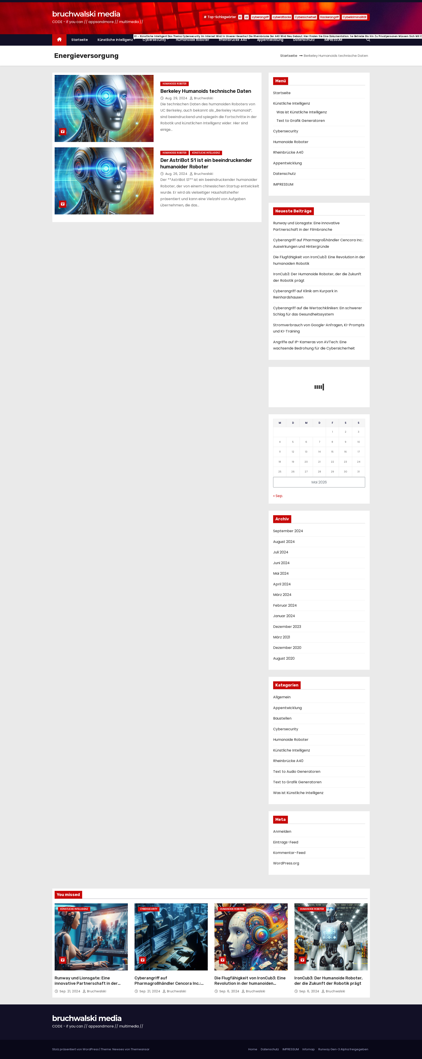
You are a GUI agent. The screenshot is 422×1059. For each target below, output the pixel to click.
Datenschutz (304, 40)
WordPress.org (286, 863)
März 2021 (281, 637)
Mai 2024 (281, 573)
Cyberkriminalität (354, 17)
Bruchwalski (201, 98)
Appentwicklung (270, 40)
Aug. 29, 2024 (177, 98)
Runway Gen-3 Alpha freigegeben (343, 1049)
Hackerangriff (329, 17)
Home (252, 1049)
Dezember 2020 (287, 647)
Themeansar (140, 1049)
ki (240, 17)
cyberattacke (282, 17)
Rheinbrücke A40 (235, 38)
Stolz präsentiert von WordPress (75, 1049)
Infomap (308, 1049)
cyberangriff (260, 17)
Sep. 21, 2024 (70, 991)
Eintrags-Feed (285, 842)
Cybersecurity (157, 38)
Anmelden (282, 831)
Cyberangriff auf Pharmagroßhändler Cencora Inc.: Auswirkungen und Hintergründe (168, 983)
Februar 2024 (285, 605)
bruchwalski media (86, 14)
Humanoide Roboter (192, 40)
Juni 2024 (281, 563)
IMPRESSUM (333, 40)
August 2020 (284, 658)
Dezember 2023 (287, 626)
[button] (368, 39)
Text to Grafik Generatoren (300, 120)
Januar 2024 (284, 615)
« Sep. (278, 495)
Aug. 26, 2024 (177, 174)
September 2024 (288, 531)
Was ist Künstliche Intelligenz (301, 112)
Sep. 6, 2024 (230, 991)
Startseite (79, 40)
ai (246, 17)
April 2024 (282, 584)
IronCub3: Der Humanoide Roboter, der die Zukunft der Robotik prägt (328, 981)
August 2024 (284, 541)
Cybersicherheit (305, 17)
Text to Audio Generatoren (296, 771)
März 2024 (282, 594)
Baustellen (282, 718)
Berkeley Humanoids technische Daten (205, 91)
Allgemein (282, 697)
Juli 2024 (280, 552)
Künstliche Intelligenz (118, 38)
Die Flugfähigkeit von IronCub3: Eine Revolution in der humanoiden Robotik (250, 983)
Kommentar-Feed (289, 852)
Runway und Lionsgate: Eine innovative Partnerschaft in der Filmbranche (86, 983)
